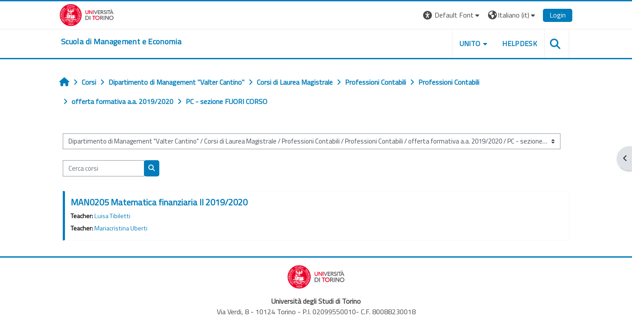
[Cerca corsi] (103, 168)
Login (557, 15)
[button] (452, 15)
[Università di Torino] (86, 14)
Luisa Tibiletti (112, 216)
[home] (121, 42)
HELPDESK (519, 43)
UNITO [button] (470, 43)
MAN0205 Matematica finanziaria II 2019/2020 (159, 202)
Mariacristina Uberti (120, 228)
